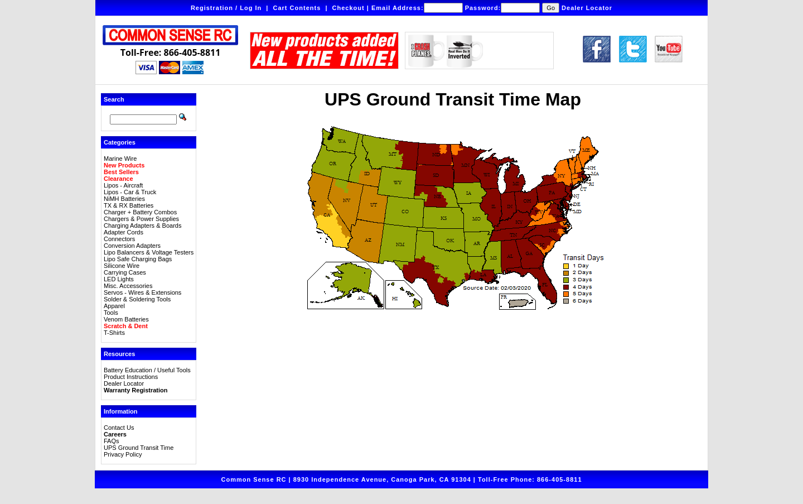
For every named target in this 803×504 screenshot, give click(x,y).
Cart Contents (297, 7)
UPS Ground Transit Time (138, 447)
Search (114, 99)
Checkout (348, 7)
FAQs (111, 441)
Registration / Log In (226, 7)
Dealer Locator (587, 7)
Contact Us (119, 427)
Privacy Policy (123, 454)
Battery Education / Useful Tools (147, 370)
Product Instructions (131, 376)
